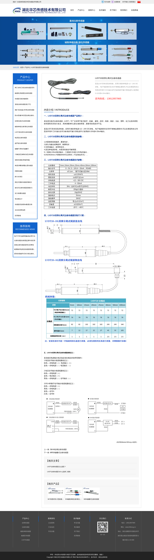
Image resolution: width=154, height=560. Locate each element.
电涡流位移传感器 (21, 138)
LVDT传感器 (26, 540)
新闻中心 (91, 10)
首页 (72, 10)
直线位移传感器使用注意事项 (24, 245)
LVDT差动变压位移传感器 (23, 132)
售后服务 (77, 527)
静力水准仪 (18, 176)
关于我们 (113, 10)
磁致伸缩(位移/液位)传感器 (24, 126)
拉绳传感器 (25, 523)
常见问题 (51, 531)
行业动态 (51, 527)
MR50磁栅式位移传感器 (59, 452)
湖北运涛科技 (102, 557)
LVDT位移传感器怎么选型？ (56, 466)
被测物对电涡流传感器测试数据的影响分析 (28, 249)
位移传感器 (25, 527)
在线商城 (134, 10)
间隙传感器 (18, 171)
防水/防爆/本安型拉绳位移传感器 (25, 115)
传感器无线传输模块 (21, 99)
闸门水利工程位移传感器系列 (24, 87)
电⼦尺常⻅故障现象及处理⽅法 (24, 236)
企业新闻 (51, 523)
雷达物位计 (18, 199)
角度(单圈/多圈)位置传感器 (24, 165)
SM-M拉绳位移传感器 (58, 449)
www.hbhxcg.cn (128, 442)
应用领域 (18, 215)
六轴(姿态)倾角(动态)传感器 (24, 154)
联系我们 (123, 10)
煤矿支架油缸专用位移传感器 (24, 110)
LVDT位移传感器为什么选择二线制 (58, 471)
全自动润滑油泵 (20, 210)
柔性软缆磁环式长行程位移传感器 (25, 253)
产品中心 (81, 10)
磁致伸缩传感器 (25, 531)
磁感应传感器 (25, 535)
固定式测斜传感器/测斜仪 (23, 182)
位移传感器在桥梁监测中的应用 (24, 240)
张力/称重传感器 (20, 193)
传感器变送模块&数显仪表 (23, 204)
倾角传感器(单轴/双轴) (22, 160)
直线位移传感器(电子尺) (23, 104)
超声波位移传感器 (21, 143)
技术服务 (102, 10)
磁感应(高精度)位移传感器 (23, 93)
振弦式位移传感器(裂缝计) (23, 188)
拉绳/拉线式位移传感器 (22, 121)
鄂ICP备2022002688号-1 (81, 557)
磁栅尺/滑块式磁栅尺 (22, 149)
